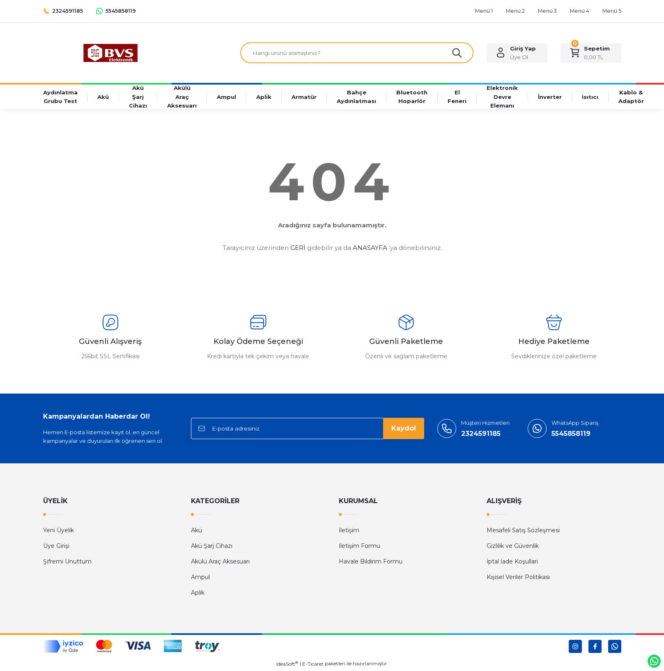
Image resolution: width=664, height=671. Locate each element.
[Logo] (110, 53)
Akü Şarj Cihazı (211, 547)
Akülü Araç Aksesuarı (220, 562)
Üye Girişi (56, 547)
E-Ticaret (313, 665)
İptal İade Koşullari (512, 562)
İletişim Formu (359, 547)
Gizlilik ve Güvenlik (513, 547)
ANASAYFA (370, 249)
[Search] (356, 53)
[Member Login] (517, 53)
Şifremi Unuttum (67, 562)
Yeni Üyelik (58, 531)
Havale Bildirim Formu (370, 562)
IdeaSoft (287, 665)
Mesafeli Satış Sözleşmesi (523, 531)
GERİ (298, 249)
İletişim (349, 531)
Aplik (197, 594)
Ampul (200, 578)
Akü (196, 531)
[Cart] (591, 53)
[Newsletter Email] (307, 429)
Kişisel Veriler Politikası (518, 578)
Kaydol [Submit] (403, 429)
